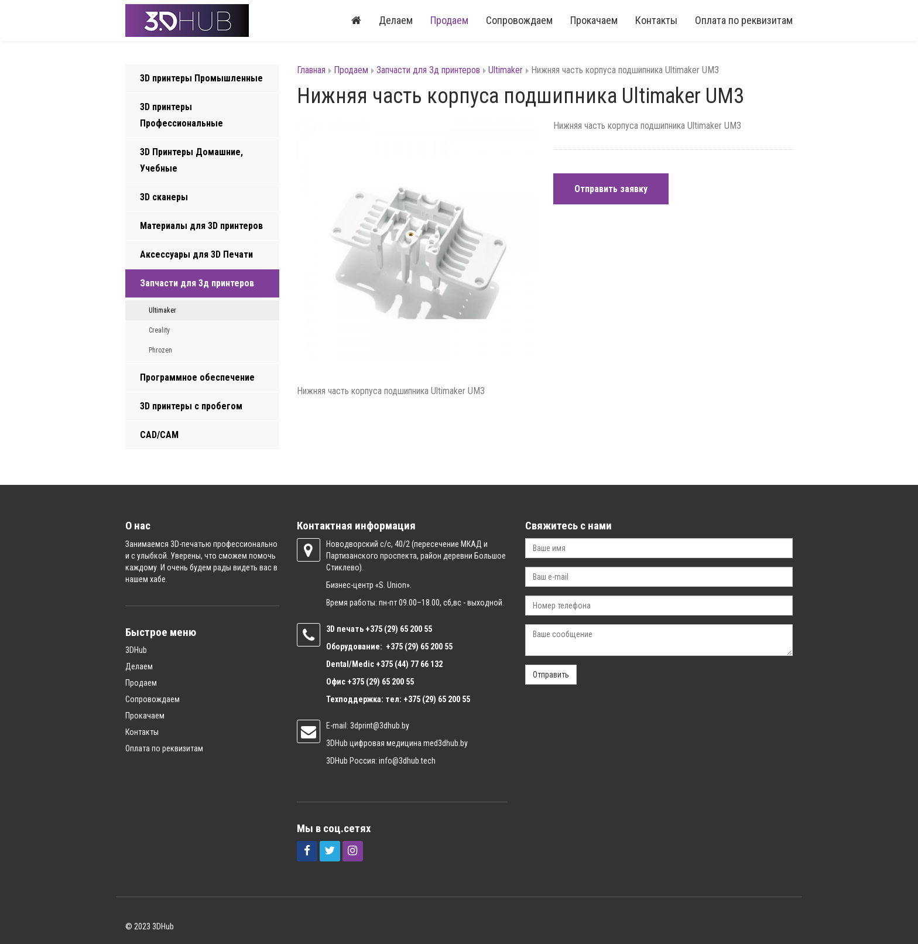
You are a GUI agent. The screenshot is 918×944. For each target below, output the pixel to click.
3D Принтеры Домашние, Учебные (191, 160)
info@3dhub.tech (407, 760)
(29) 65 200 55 (408, 629)
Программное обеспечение (197, 377)
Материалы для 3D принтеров (201, 225)
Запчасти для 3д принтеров (197, 283)
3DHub (136, 650)
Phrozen (160, 350)
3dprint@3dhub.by (379, 725)
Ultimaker (162, 310)
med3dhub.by (445, 743)
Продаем (449, 20)
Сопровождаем (519, 20)
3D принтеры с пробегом (191, 406)
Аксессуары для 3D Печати (196, 254)
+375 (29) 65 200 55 (380, 681)
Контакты (656, 20)
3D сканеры (164, 197)
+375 (374, 629)
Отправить (551, 674)
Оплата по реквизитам (744, 20)
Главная (311, 70)
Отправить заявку (611, 188)
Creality (159, 330)
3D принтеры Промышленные (201, 78)
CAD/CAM (159, 434)
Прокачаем (594, 20)
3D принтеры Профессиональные (181, 115)
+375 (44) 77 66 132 (409, 664)
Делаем (396, 20)
